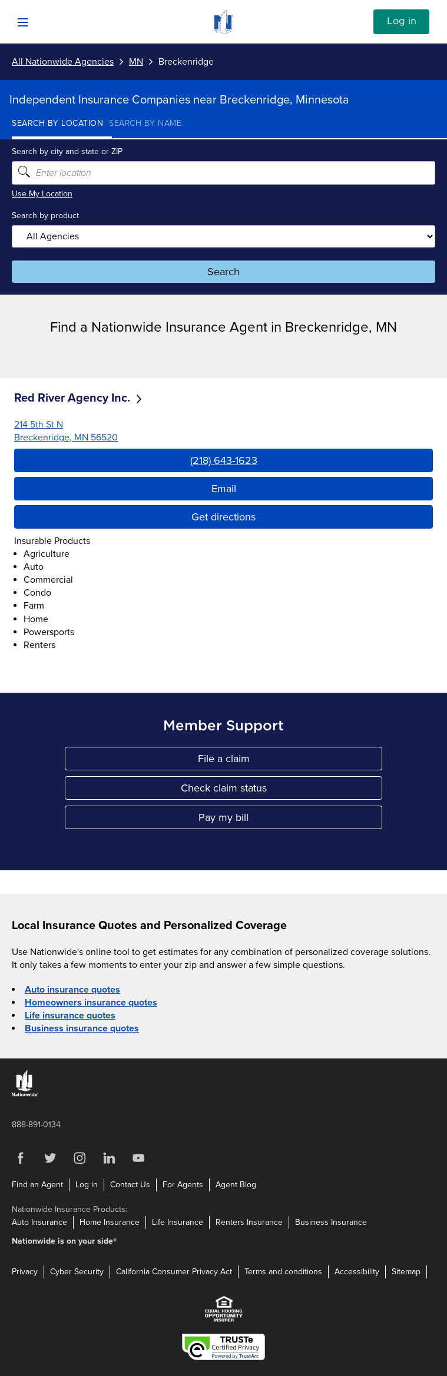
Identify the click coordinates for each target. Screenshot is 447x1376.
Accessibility (357, 1272)
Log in (401, 21)
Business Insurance (331, 1222)
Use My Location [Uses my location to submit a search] (42, 194)
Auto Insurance (39, 1222)
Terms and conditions (283, 1272)
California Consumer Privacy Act (174, 1272)
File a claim (264, 761)
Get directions (223, 516)
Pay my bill (264, 820)
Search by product (45, 216)
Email (223, 488)
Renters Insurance (249, 1222)
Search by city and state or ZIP (67, 151)
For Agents (183, 1185)
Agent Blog (236, 1185)
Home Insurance (110, 1222)
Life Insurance (177, 1222)
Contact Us (130, 1185)
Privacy (25, 1272)
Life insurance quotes (70, 1015)
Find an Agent (37, 1185)
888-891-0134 (36, 1125)
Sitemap (406, 1272)
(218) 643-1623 (223, 460)
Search (223, 271)
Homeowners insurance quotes (91, 1002)
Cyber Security (77, 1272)
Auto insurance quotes (72, 990)
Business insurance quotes (82, 1028)
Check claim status (255, 790)
